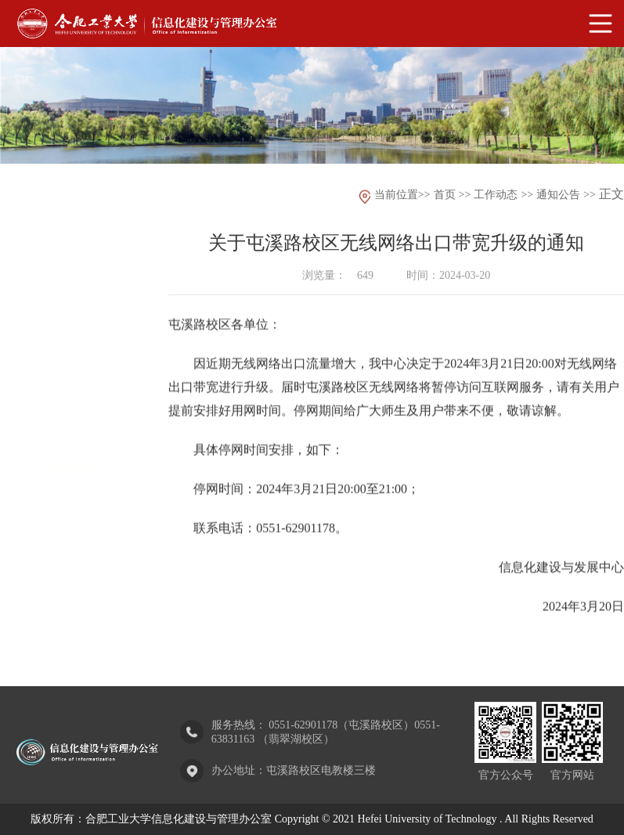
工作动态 (496, 196)
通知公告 (72, 427)
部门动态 (72, 382)
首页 (445, 196)
